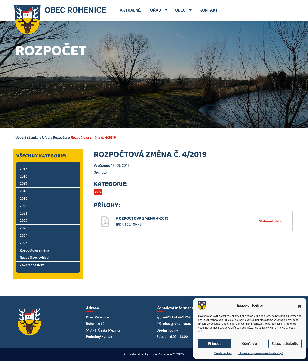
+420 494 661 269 (177, 317)
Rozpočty (60, 138)
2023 (23, 228)
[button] (299, 306)
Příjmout (214, 344)
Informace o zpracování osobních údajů (260, 353)
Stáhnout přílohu (271, 221)
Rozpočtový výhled (34, 258)
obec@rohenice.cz (177, 324)
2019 (23, 199)
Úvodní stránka (27, 138)
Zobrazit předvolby (285, 344)
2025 (23, 243)
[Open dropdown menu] (166, 10)
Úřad (155, 10)
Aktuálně (130, 10)
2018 (23, 191)
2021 (23, 213)
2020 (23, 206)
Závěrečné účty (32, 265)
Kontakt (209, 10)
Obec (180, 10)
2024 (23, 236)
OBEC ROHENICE (59, 10)
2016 (23, 176)
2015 (23, 169)
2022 (23, 221)
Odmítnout (249, 344)
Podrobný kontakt (99, 337)
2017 (23, 184)
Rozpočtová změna (34, 250)
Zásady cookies (223, 353)
